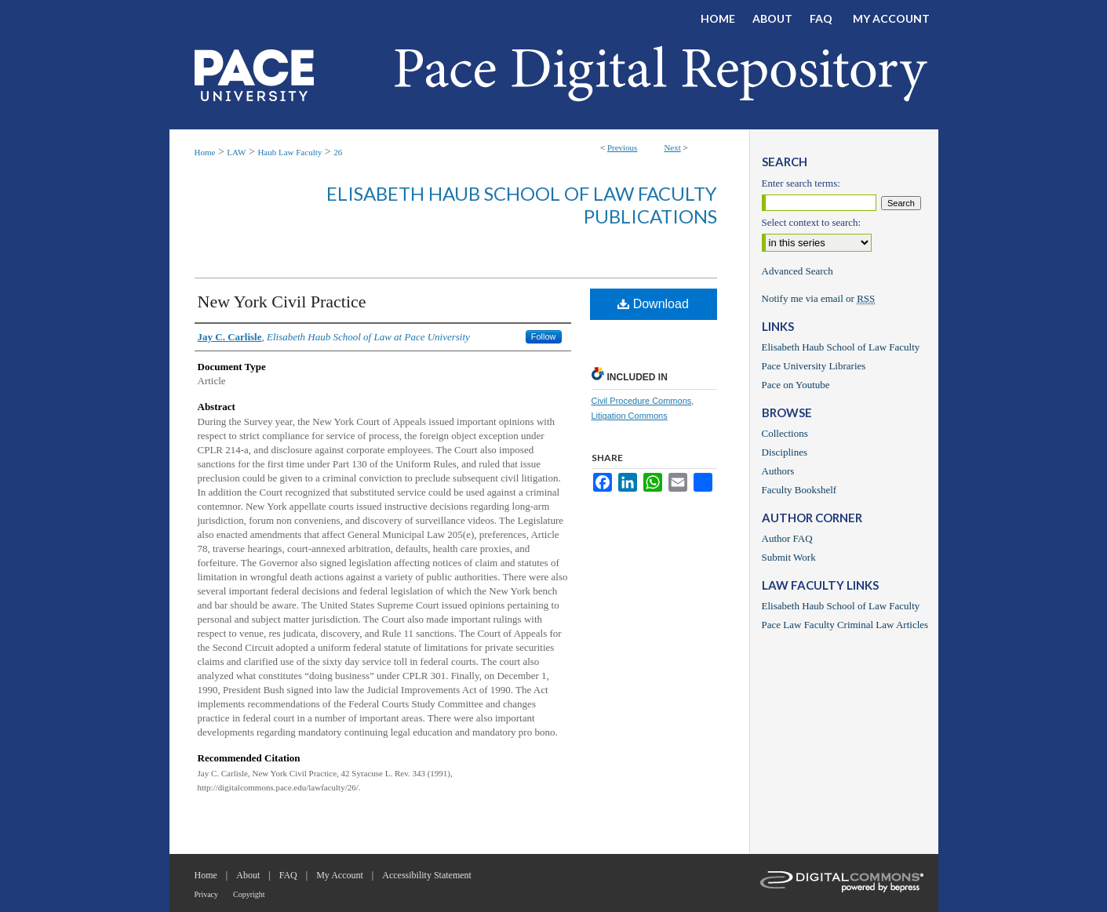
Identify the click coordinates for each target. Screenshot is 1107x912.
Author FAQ (787, 538)
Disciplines (785, 452)
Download (653, 304)
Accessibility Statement (427, 875)
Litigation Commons (630, 415)
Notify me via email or (819, 298)
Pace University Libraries (814, 366)
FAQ (288, 875)
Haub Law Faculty (289, 152)
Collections (785, 433)
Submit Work (789, 557)
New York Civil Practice (282, 301)
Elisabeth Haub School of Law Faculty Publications (521, 204)
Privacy (207, 894)
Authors (778, 471)
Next (672, 147)
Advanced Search (797, 271)
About (248, 875)
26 (337, 152)
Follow (543, 336)
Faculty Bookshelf (799, 490)
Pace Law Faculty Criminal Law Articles (845, 624)
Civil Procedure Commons (642, 400)
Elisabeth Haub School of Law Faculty (841, 347)
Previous (622, 147)
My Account (339, 875)
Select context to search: (811, 222)
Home (205, 152)
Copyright (249, 894)
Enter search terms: (801, 183)
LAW (236, 152)
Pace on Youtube (796, 385)
